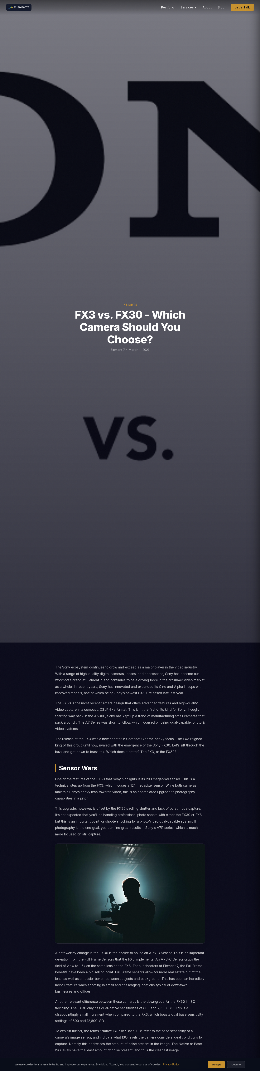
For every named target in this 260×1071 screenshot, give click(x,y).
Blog (221, 7)
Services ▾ (188, 7)
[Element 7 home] (18, 7)
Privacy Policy (171, 1064)
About (207, 7)
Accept (216, 1064)
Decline (236, 1064)
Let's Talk (242, 7)
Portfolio (167, 7)
